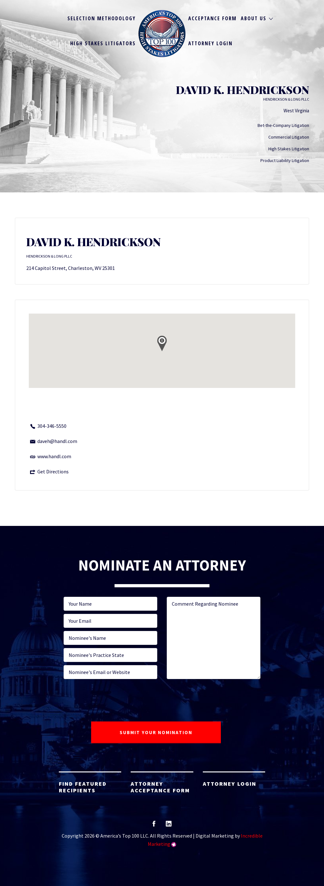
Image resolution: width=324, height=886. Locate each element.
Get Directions (53, 471)
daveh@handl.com (57, 441)
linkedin (168, 826)
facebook (154, 826)
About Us (253, 18)
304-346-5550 (51, 426)
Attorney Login (210, 43)
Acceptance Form (212, 18)
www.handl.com (54, 456)
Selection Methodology (101, 18)
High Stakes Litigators (103, 43)
